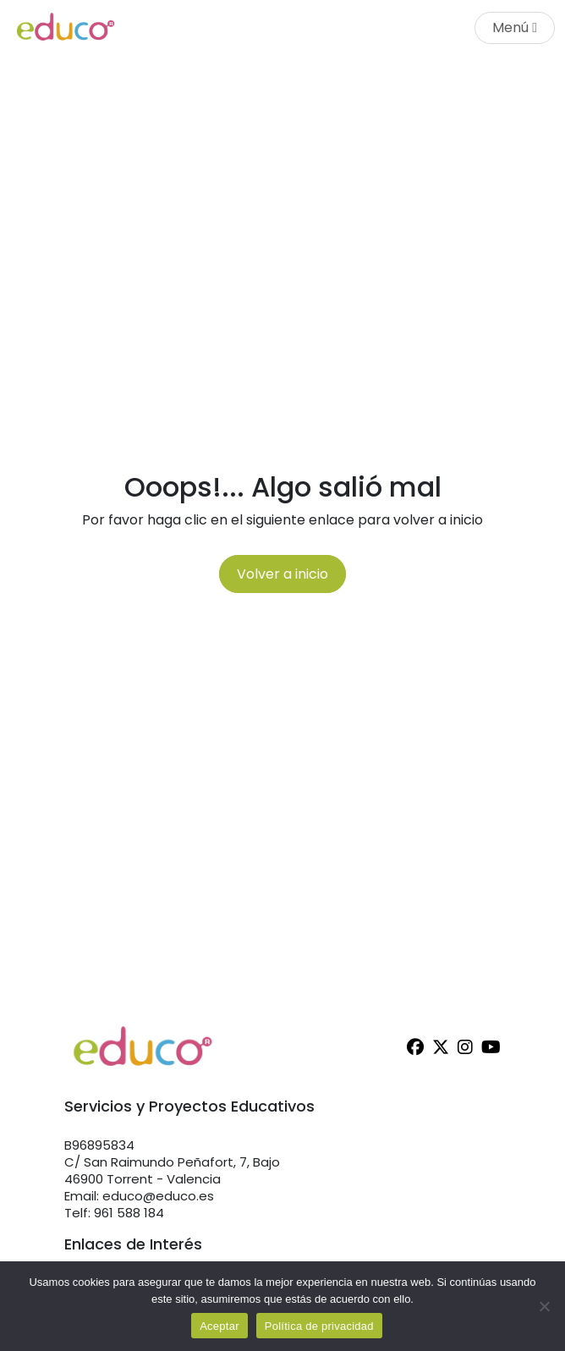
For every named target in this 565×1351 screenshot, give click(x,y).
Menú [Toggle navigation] (514, 27)
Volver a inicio (282, 574)
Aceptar (219, 1326)
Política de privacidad (319, 1326)
